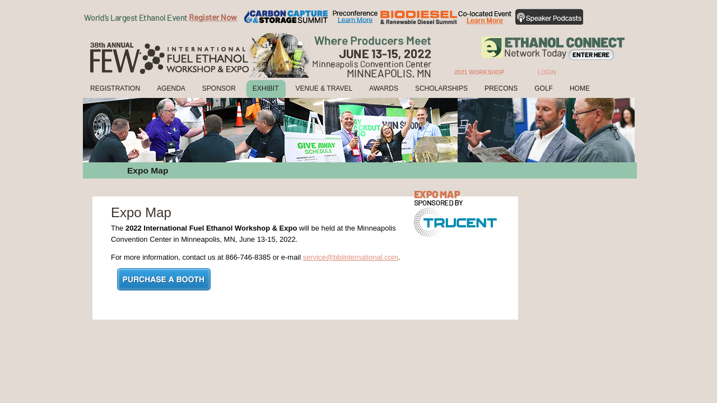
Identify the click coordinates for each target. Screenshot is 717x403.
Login (547, 72)
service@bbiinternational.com (350, 257)
